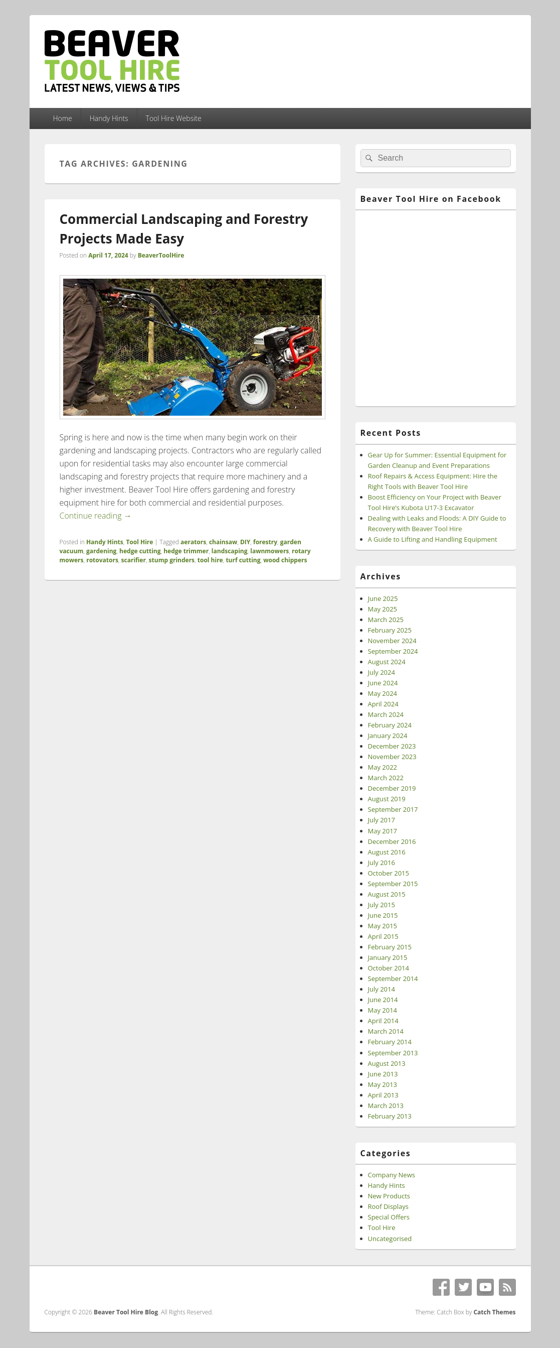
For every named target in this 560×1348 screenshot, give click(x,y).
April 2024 (383, 703)
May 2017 (383, 830)
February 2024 (390, 724)
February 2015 (390, 946)
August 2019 (387, 798)
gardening (101, 551)
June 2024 (383, 682)
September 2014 (393, 978)
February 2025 (390, 630)
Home (62, 118)
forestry (265, 542)
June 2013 (383, 1073)
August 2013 (387, 1063)
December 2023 (392, 746)
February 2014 (390, 1041)
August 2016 (387, 851)
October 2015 (388, 873)
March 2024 (386, 714)
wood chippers (285, 560)
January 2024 (388, 735)
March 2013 (386, 1105)
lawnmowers (269, 551)
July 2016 (381, 862)
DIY (245, 542)
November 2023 (392, 756)
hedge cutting (139, 551)
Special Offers (389, 1216)
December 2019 (392, 788)
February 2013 (390, 1116)
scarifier (133, 560)
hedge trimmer (186, 551)
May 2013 (383, 1084)
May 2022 (383, 767)
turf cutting (243, 560)
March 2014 (386, 1031)
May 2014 (383, 1010)
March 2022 (386, 777)
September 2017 (393, 809)
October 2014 (388, 967)
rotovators (102, 560)
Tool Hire (139, 542)
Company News (391, 1174)
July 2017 (381, 819)
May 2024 (383, 693)
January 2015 (388, 957)
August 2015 (387, 894)
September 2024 (393, 651)
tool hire (210, 560)
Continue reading (96, 515)
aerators (193, 542)
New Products (389, 1195)
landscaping (230, 551)
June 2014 (383, 999)
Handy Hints (109, 118)
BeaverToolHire (161, 255)
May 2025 (383, 609)
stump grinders (172, 560)
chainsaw (223, 542)
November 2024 (392, 640)
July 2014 (381, 989)
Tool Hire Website (174, 118)
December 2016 (392, 841)
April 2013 (383, 1094)
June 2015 (383, 915)
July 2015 (381, 904)
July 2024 (381, 672)
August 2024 (387, 661)
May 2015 (383, 925)
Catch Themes (494, 1312)
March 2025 (386, 619)
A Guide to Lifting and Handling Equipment (432, 539)
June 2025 (383, 598)
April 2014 (383, 1020)
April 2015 (383, 936)
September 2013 (393, 1052)
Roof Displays (388, 1206)
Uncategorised (390, 1238)
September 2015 (393, 883)
